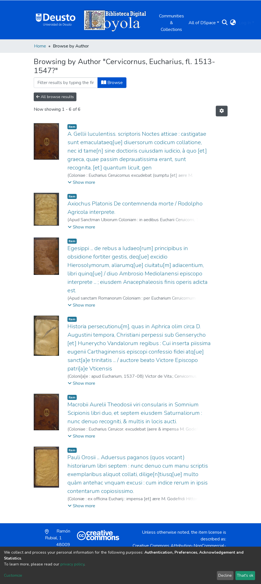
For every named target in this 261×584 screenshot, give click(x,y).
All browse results (55, 96)
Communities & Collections (171, 23)
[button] (233, 22)
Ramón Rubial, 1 (57, 541)
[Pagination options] (222, 111)
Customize (13, 575)
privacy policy (72, 564)
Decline (225, 575)
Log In (245, 23)
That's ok (245, 575)
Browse (112, 83)
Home (40, 46)
